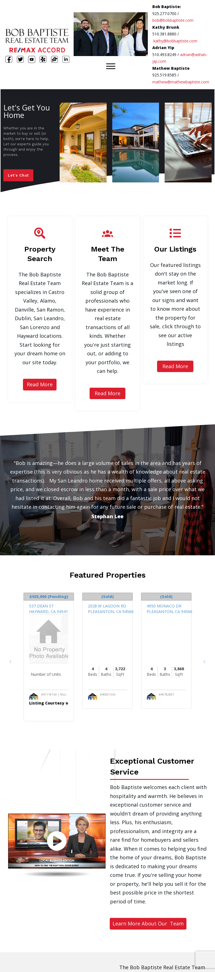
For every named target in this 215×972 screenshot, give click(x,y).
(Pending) (48, 596)
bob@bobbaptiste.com (172, 20)
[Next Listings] (204, 661)
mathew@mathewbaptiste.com (180, 82)
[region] (107, 142)
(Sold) (107, 596)
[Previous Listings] (10, 661)
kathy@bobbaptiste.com (175, 41)
